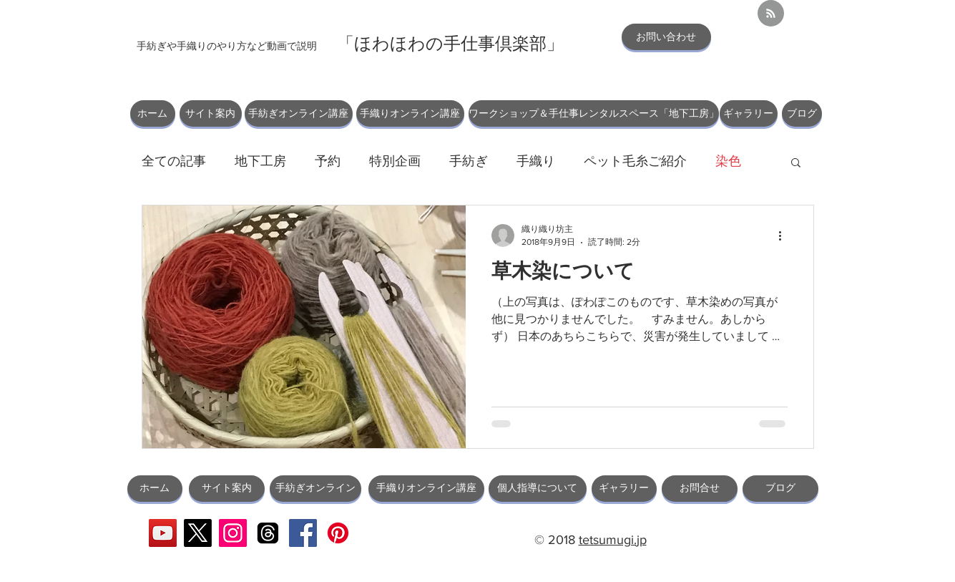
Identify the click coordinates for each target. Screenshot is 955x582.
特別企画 (395, 161)
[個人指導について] (538, 488)
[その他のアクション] (785, 235)
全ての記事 (174, 161)
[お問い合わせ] (666, 37)
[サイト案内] (211, 113)
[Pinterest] (338, 533)
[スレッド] (268, 533)
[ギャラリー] (749, 113)
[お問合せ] (700, 488)
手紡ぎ (468, 161)
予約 (328, 161)
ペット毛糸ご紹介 (635, 161)
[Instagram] (233, 533)
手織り (535, 161)
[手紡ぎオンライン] (315, 488)
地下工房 (260, 161)
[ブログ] (802, 113)
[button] (796, 163)
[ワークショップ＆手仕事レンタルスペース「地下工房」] (594, 113)
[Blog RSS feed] (771, 14)
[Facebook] (303, 533)
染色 (728, 161)
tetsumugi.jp (613, 540)
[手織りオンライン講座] (410, 113)
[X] (198, 533)
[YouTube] (163, 533)
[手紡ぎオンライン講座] (299, 113)
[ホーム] (152, 113)
